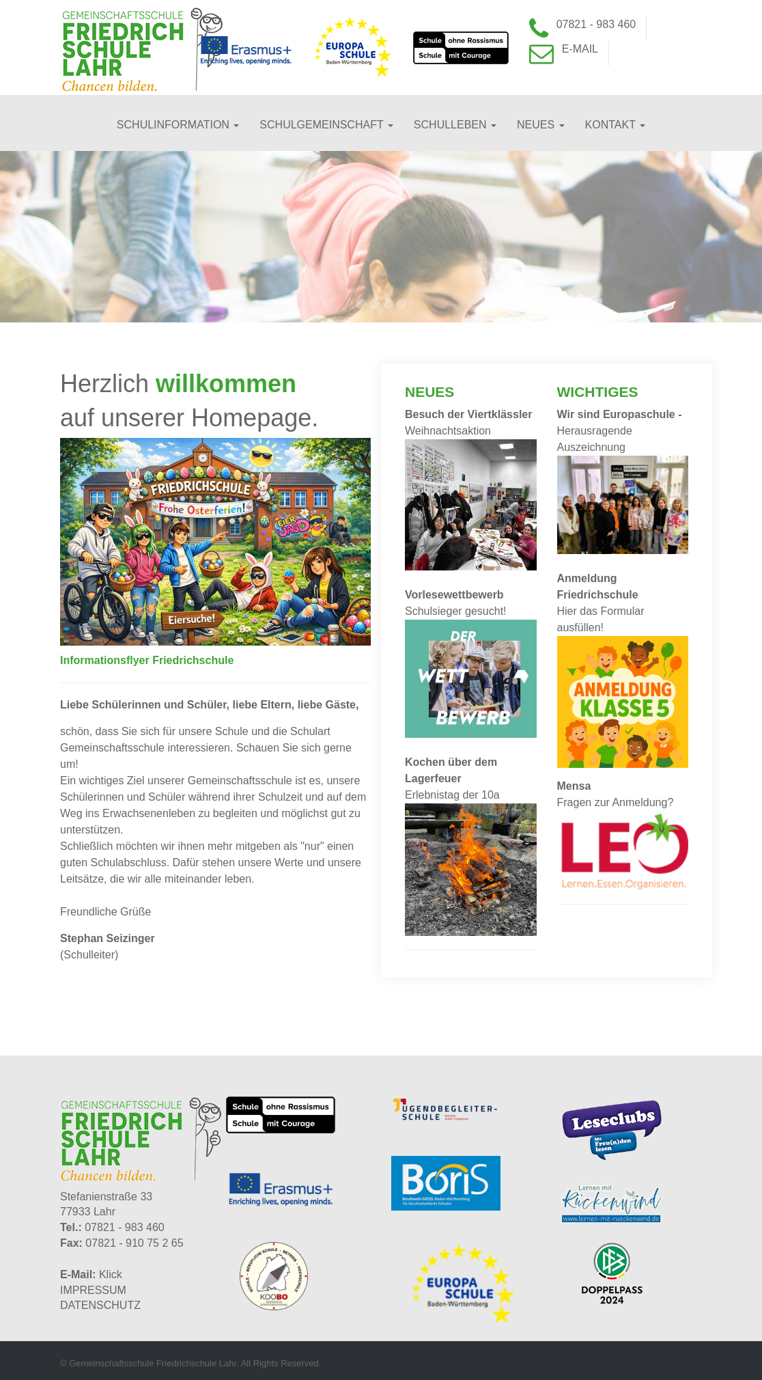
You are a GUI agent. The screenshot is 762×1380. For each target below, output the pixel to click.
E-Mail (580, 49)
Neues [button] (541, 124)
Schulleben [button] (455, 124)
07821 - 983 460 (596, 24)
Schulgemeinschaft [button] (326, 124)
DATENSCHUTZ (100, 1305)
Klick (110, 1274)
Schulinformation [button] (178, 124)
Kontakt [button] (615, 124)
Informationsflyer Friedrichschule (147, 660)
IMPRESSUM (93, 1290)
